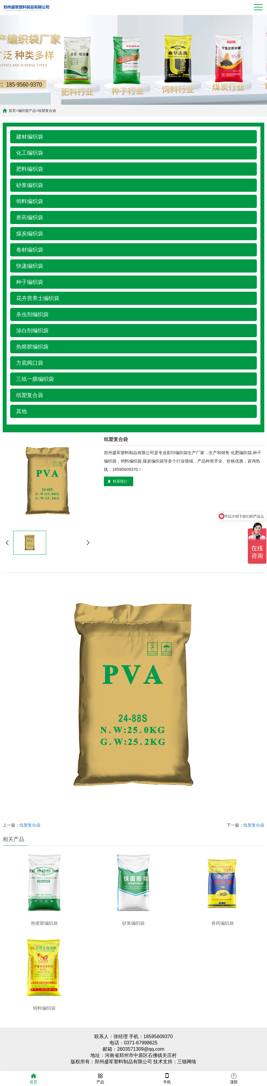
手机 (167, 1078)
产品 (100, 1078)
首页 (12, 111)
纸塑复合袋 (47, 111)
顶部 (234, 1078)
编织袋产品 (27, 111)
